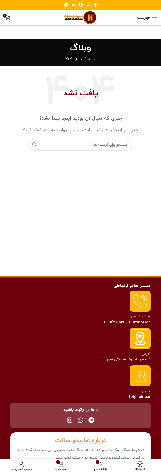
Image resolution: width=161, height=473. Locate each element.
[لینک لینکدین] (73, 5)
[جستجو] (80, 145)
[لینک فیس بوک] (95, 5)
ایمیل (146, 391)
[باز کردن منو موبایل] (147, 17)
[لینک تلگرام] (66, 5)
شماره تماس (141, 316)
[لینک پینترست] (81, 5)
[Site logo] (80, 17)
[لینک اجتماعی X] (88, 5)
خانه (92, 59)
